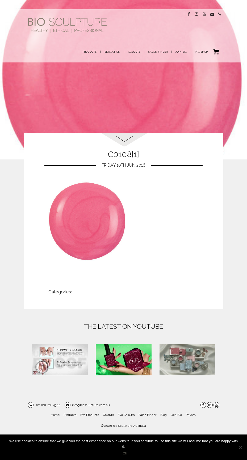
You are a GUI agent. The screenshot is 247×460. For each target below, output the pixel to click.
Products (70, 415)
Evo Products (89, 415)
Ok (125, 453)
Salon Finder (147, 415)
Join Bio (176, 415)
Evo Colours (126, 415)
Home (55, 415)
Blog (163, 415)
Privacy (191, 415)
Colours (108, 415)
